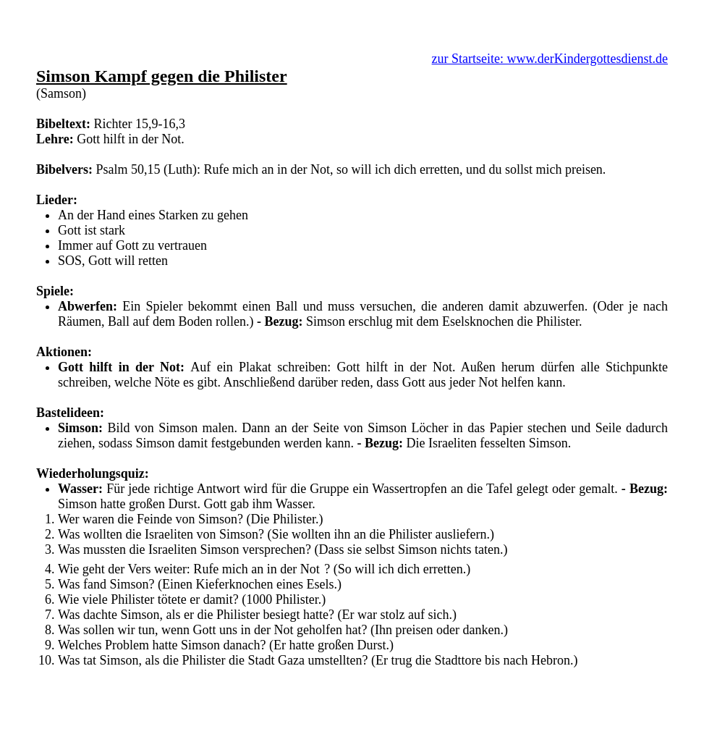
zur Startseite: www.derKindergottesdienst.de (550, 58)
